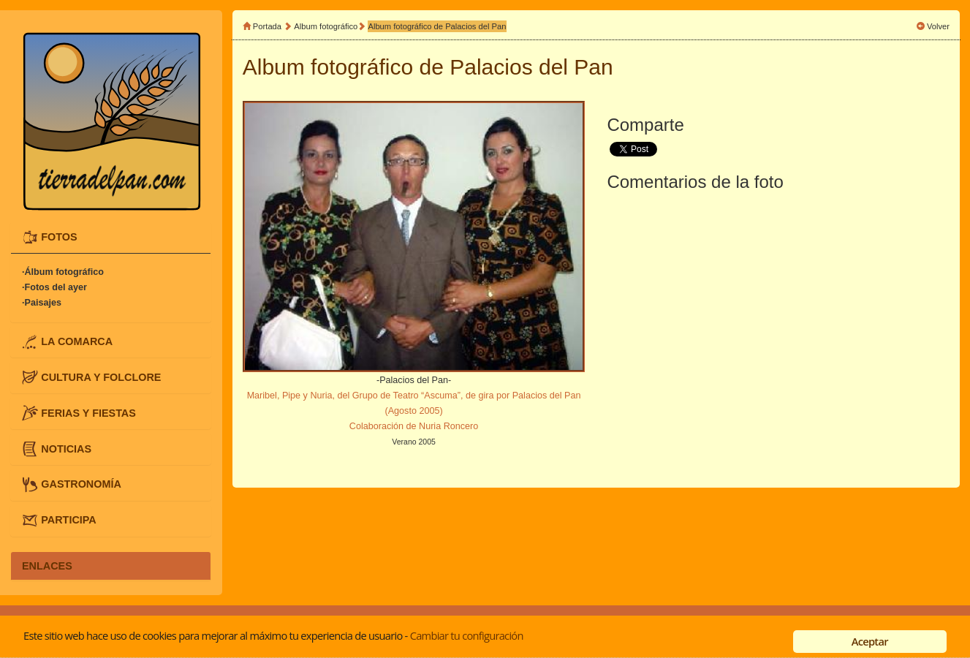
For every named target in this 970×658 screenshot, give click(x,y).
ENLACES (47, 566)
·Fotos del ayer (54, 288)
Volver (938, 26)
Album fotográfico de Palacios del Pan (437, 26)
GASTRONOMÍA (81, 484)
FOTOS (59, 237)
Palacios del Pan (531, 67)
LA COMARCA (77, 341)
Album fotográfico (325, 26)
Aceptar (870, 641)
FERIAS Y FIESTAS (88, 412)
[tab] (111, 237)
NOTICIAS (66, 448)
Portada (267, 26)
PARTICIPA (68, 520)
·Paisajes (41, 303)
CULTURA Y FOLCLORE (101, 377)
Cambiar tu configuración (466, 635)
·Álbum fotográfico (63, 273)
